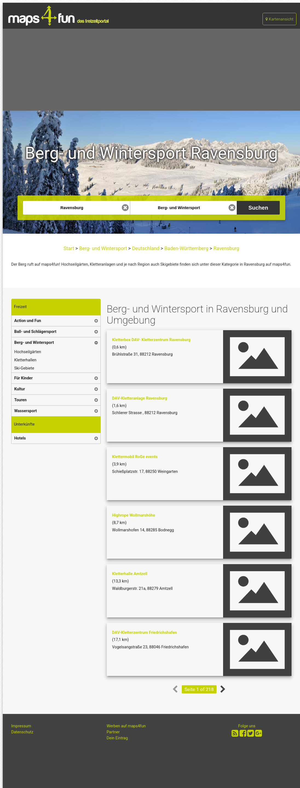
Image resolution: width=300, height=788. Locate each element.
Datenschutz (22, 732)
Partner (113, 732)
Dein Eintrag (117, 738)
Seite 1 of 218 (199, 689)
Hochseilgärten (27, 352)
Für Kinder (23, 378)
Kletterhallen (25, 360)
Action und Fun (27, 320)
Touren (20, 400)
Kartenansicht (279, 19)
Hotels (20, 438)
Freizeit (20, 306)
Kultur (19, 389)
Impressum (21, 726)
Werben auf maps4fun (126, 726)
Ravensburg (225, 248)
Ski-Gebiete (24, 368)
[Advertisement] (151, 69)
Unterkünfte (24, 424)
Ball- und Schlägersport (35, 331)
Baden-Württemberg (186, 248)
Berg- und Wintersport (103, 248)
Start (69, 248)
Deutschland (146, 248)
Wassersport (25, 411)
